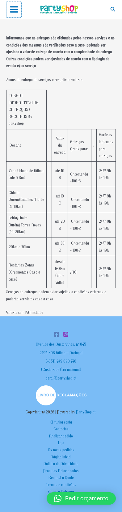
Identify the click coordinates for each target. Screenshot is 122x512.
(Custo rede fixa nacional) (61, 369)
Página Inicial (61, 456)
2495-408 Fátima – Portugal (61, 352)
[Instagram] (66, 334)
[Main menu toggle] (13, 9)
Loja (61, 442)
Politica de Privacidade (61, 463)
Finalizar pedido (61, 435)
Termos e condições (61, 484)
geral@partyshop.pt (61, 378)
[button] (113, 9)
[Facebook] (56, 334)
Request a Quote (61, 477)
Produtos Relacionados (61, 470)
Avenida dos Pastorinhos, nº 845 (61, 344)
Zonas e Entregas (61, 491)
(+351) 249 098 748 (61, 361)
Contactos (61, 428)
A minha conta (61, 422)
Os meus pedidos (61, 449)
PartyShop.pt (86, 411)
